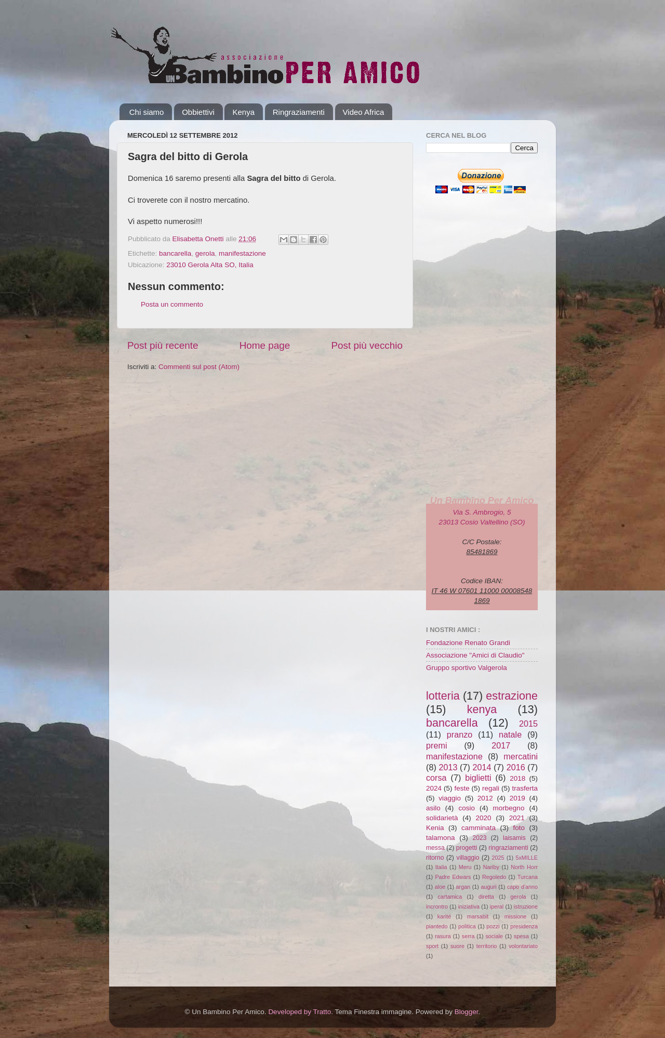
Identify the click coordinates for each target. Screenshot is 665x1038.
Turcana (527, 877)
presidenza (524, 926)
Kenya (243, 112)
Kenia (435, 828)
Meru (465, 867)
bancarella (175, 253)
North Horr (524, 867)
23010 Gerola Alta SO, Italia (209, 265)
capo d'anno (522, 887)
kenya (482, 709)
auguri (489, 887)
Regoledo (494, 877)
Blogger (466, 1012)
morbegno (509, 808)
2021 (517, 818)
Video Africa (363, 112)
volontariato (523, 946)
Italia (441, 867)
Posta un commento (172, 304)
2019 (517, 798)
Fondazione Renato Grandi (468, 643)
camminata (478, 828)
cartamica (449, 897)
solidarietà (442, 818)
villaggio (468, 857)
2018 (517, 778)
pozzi (492, 926)
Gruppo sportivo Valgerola (466, 668)
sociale (494, 936)
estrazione (512, 695)
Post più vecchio (367, 345)
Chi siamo (146, 112)
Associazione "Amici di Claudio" (475, 655)
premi (436, 745)
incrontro (437, 906)
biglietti (478, 777)
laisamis (514, 838)
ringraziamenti (508, 847)
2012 (485, 798)
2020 (483, 818)
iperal (496, 906)
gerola (205, 253)
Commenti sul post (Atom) (199, 367)
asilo (433, 808)
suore (457, 946)
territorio (486, 946)
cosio (466, 808)
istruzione (526, 906)
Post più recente (162, 345)
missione (515, 916)
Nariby (491, 867)
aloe (440, 887)
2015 (528, 723)
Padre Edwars (453, 877)
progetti (466, 847)
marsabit (477, 916)
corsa (436, 777)
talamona (440, 838)
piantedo (436, 926)
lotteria (443, 695)
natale (510, 734)
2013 (447, 767)
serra (468, 936)
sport (432, 946)
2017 (500, 745)
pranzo (460, 734)
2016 (516, 767)
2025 (498, 858)
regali (490, 788)
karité (444, 916)
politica (467, 926)
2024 (434, 788)
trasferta (525, 788)
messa (435, 847)
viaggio (449, 798)
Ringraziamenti (299, 112)
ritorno (435, 857)
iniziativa (469, 906)
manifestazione (242, 253)
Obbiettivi (198, 112)
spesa (521, 936)
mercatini (520, 756)
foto (519, 828)
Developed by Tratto (299, 1012)
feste (461, 788)
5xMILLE (526, 858)
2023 (479, 838)
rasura (443, 936)
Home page (265, 345)
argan (463, 887)
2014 (482, 767)
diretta (486, 897)
